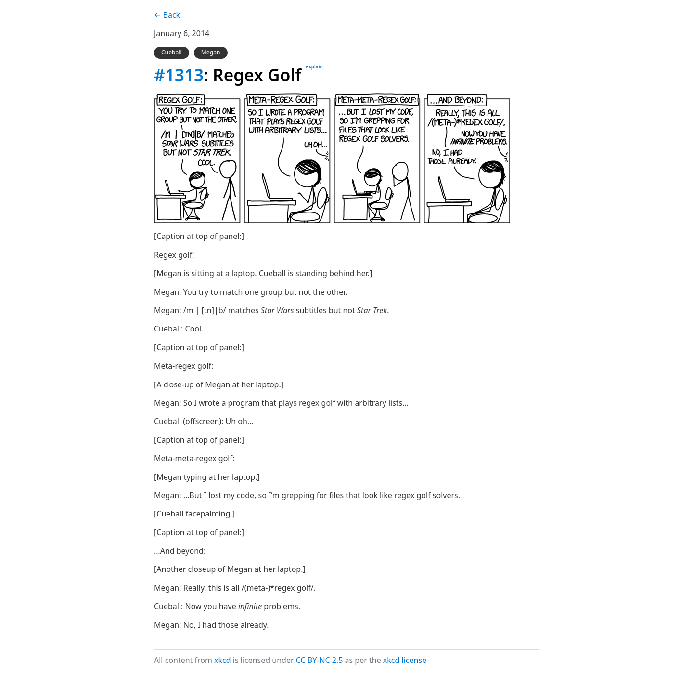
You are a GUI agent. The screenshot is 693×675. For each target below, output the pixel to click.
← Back (167, 15)
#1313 (179, 74)
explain (314, 66)
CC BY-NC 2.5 (319, 660)
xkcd (222, 660)
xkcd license (404, 660)
